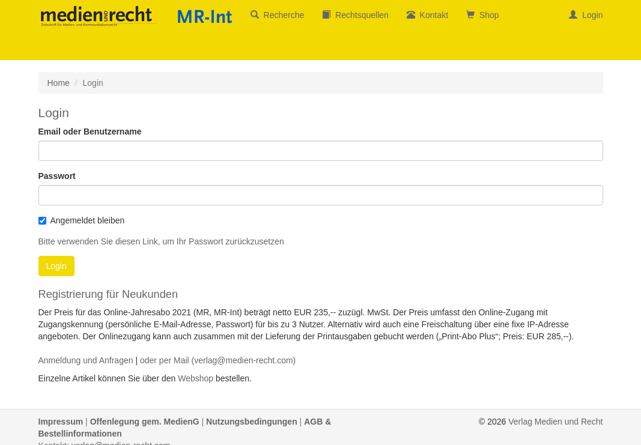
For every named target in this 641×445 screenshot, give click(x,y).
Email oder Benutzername (90, 131)
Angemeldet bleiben (81, 220)
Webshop (195, 378)
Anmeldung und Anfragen (85, 360)
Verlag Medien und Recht (555, 421)
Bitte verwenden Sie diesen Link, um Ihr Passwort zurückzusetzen (161, 241)
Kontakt (427, 15)
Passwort (57, 176)
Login (586, 15)
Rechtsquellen (355, 15)
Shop (482, 15)
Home (58, 83)
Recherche (277, 15)
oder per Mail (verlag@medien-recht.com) (218, 360)
